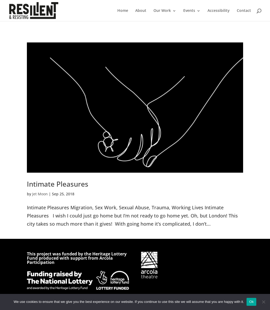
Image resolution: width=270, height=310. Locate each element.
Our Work (162, 10)
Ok (251, 302)
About (140, 10)
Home (122, 10)
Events (189, 10)
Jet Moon (40, 193)
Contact (244, 10)
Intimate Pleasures (57, 184)
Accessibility (219, 10)
